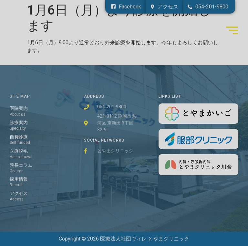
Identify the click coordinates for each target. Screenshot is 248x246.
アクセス (19, 193)
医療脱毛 (19, 151)
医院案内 (19, 108)
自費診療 (19, 137)
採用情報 (19, 179)
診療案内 (19, 122)
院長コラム (21, 165)
